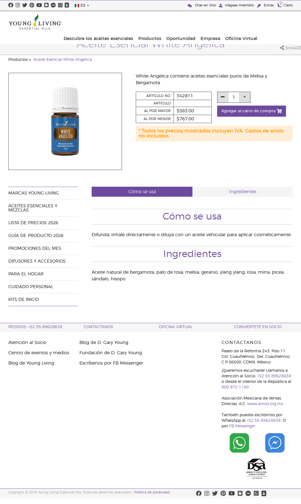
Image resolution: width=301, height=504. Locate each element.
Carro (285, 5)
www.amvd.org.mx (265, 404)
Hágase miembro (237, 5)
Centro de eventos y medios (38, 353)
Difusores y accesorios (37, 261)
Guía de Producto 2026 (35, 236)
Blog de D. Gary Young (103, 342)
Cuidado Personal (30, 287)
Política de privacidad (152, 492)
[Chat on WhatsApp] (239, 443)
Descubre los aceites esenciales (139, 22)
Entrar (266, 5)
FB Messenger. (242, 426)
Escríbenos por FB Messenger (111, 363)
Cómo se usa (142, 191)
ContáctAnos (98, 327)
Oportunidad (217, 22)
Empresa (245, 22)
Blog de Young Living (31, 363)
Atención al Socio (27, 342)
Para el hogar (26, 274)
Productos (188, 22)
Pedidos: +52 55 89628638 (35, 327)
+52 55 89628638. (264, 421)
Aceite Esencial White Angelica (62, 60)
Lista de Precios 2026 (33, 223)
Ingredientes (242, 191)
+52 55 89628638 (274, 376)
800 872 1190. (236, 387)
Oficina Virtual (275, 22)
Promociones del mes (34, 248)
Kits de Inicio (23, 300)
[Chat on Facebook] (275, 443)
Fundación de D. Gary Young (110, 353)
